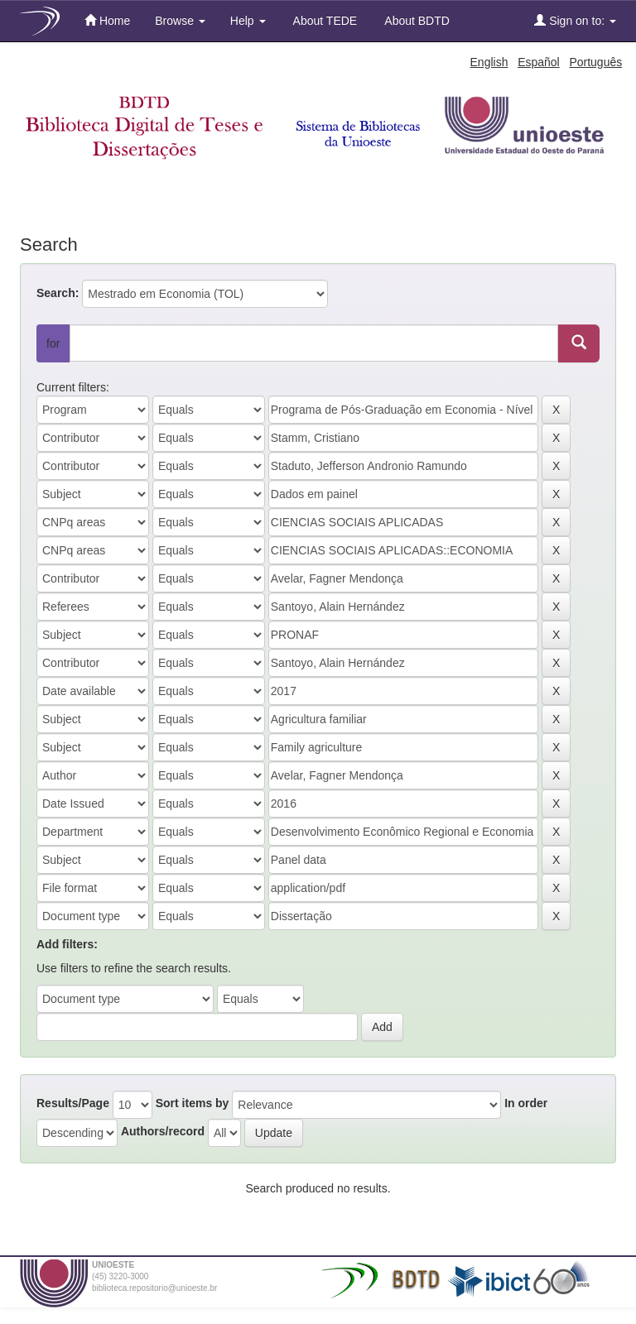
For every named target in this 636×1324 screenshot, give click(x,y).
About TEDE (324, 20)
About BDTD (416, 20)
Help (248, 20)
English (489, 62)
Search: (57, 293)
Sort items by (192, 1103)
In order (525, 1103)
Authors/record (163, 1131)
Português (595, 62)
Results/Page (72, 1103)
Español (539, 62)
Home (107, 20)
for (53, 343)
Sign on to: (575, 20)
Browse (180, 20)
